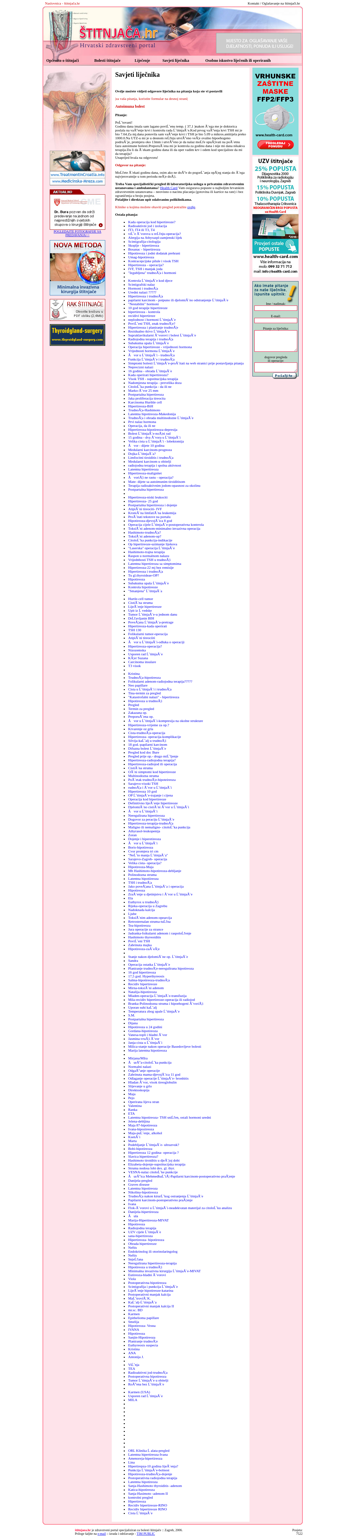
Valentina (135, 1106)
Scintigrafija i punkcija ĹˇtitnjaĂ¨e (153, 1286)
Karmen (133, 1314)
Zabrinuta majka (139, 945)
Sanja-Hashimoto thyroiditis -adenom (155, 1486)
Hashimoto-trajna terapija (146, 552)
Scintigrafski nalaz (141, 284)
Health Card (168, 188)
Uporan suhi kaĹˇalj (142, 1007)
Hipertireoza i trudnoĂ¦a (145, 296)
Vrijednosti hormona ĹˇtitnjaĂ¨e (151, 351)
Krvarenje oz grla (140, 729)
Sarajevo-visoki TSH (143, 783)
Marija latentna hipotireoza (147, 1050)
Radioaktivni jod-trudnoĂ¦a (147, 1372)
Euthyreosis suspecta (143, 1345)
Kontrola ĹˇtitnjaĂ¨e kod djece (150, 280)
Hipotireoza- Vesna (141, 1326)
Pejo (131, 1098)
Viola (132, 1279)
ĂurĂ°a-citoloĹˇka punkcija (149, 1062)
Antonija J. (136, 1357)
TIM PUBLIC (146, 1533)
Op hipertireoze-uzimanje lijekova (152, 544)
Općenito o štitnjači (62, 60)
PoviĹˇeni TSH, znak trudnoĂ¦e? (151, 323)
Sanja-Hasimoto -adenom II (148, 1493)
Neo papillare (137, 685)
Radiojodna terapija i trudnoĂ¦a (150, 339)
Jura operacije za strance (145, 929)
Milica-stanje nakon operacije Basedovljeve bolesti (164, 1046)
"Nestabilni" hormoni (143, 304)
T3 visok (134, 666)
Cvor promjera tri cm (143, 851)
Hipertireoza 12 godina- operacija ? (153, 1152)
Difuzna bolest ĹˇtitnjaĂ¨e (147, 748)
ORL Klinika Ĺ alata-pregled (148, 1450)
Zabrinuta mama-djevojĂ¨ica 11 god (154, 1074)
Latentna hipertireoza (143, 469)
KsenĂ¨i (134, 1137)
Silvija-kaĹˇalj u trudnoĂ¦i (147, 740)
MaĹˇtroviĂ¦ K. (139, 1298)
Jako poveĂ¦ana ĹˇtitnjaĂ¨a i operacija (156, 886)
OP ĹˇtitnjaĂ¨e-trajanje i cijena (150, 795)
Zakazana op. (137, 713)
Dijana (132, 1023)
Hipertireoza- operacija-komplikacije (154, 737)
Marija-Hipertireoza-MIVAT (148, 1220)
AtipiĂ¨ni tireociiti (141, 638)
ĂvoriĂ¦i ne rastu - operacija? (150, 477)
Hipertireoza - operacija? (145, 265)
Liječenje (142, 60)
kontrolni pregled (140, 1497)
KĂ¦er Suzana (138, 658)
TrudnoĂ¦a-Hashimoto (144, 410)
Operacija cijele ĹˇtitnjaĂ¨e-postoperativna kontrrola (166, 524)
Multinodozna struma (143, 776)
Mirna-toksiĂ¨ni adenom (146, 988)
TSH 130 (134, 630)
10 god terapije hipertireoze (147, 308)
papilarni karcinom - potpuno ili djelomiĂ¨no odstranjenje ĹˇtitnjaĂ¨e (178, 300)
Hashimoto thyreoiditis (144, 937)
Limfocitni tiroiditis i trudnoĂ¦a (150, 457)
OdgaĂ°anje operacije (144, 1070)
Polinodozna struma (142, 875)
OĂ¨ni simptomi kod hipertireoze (152, 772)
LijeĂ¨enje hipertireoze (144, 606)
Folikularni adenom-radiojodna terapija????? (160, 681)
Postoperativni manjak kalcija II (151, 1306)
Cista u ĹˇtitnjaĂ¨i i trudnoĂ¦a (150, 689)
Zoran (132, 835)
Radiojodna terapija (142, 1228)
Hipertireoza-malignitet (144, 473)
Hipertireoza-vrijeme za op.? (148, 725)
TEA (131, 1368)
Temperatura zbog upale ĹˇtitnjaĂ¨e (153, 1011)
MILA (132, 1400)
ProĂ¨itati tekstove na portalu (149, 517)
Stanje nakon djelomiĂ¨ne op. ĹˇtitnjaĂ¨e (158, 957)
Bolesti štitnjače (107, 60)
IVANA (133, 1329)
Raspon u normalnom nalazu (148, 556)
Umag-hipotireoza (141, 257)
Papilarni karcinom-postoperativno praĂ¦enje (160, 1200)
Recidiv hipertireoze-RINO (147, 1505)
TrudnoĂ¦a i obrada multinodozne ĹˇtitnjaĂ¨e (160, 418)
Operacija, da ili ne (141, 426)
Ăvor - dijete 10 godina (146, 445)
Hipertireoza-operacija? (145, 646)
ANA (132, 1353)
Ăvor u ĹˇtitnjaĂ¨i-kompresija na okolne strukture (165, 721)
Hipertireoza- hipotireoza (146, 1240)
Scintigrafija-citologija (144, 241)
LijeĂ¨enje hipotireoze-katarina (150, 1290)
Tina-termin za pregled (144, 693)
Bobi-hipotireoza (140, 1149)
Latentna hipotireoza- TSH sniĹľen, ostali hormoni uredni (169, 1117)
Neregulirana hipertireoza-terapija (152, 1263)
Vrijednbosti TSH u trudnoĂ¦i (149, 560)
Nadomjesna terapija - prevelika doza (154, 383)
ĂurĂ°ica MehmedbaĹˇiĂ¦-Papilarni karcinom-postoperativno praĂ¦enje (181, 1176)
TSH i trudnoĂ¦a (140, 882)
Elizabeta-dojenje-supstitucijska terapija (156, 1164)
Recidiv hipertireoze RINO (147, 1509)
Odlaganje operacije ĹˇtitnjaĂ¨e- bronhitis (158, 1078)
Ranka (132, 1109)
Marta (132, 1141)
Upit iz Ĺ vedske (140, 610)
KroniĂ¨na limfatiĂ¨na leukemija (152, 513)
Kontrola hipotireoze (143, 587)
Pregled (133, 705)
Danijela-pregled (140, 1180)
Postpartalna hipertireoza (146, 394)
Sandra (133, 960)
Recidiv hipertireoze (142, 984)
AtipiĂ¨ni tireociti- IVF (145, 509)
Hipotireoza (136, 579)
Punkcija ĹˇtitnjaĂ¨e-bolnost (148, 1470)
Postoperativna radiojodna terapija (152, 1478)
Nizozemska (137, 650)
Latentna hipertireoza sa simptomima (154, 563)
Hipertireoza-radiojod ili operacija (152, 764)
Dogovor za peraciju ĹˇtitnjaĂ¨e (151, 819)
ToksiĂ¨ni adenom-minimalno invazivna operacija (164, 528)
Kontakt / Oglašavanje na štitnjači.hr (274, 3)
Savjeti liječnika (175, 60)
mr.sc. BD (135, 1310)
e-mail (101, 1533)
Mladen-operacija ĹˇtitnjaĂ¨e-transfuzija (157, 996)
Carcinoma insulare (142, 662)
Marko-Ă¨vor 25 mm (143, 390)
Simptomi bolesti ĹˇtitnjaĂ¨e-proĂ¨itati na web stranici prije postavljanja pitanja (186, 363)
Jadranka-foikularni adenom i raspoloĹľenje (159, 933)
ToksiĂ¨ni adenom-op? (144, 536)
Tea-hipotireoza (139, 925)
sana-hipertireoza (140, 1236)
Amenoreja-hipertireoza (145, 1458)
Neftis (132, 1247)
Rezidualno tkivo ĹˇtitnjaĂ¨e (149, 331)
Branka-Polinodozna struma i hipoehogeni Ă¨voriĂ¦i (165, 1003)
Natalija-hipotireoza (142, 992)
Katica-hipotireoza (141, 1489)
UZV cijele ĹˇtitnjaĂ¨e (144, 1232)
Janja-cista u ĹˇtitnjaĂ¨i (145, 1042)
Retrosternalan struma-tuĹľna (149, 921)
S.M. (131, 1015)
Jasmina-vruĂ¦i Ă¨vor (143, 1039)
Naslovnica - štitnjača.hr (62, 3)
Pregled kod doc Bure (143, 752)
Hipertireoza (137, 1501)
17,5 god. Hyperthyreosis (146, 976)
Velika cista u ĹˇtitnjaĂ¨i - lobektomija (156, 441)
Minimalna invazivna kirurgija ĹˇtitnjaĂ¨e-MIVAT (164, 1271)
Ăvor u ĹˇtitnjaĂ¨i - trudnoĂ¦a (151, 355)
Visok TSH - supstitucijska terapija (153, 379)
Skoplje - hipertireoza (143, 245)
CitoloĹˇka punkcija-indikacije (150, 540)
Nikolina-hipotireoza (143, 1192)
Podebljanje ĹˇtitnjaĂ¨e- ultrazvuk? (153, 1145)
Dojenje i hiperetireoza (144, 839)
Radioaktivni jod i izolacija (147, 226)
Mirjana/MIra (137, 1058)
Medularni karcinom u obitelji (149, 461)
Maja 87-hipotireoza (142, 1125)
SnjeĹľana (135, 1259)
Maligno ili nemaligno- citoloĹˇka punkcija (159, 827)
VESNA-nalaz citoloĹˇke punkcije (153, 1172)
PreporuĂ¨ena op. (140, 716)
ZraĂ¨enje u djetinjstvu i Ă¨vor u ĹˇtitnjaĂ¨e (160, 894)
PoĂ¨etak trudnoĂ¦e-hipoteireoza (151, 780)
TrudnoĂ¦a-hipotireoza (144, 677)
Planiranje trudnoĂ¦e (143, 1341)
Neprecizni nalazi (140, 367)
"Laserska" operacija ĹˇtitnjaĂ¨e (151, 548)
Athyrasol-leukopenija (144, 831)
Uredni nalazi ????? (142, 292)
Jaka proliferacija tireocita (146, 398)
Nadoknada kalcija (141, 910)
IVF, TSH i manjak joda (145, 269)
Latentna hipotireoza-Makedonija (152, 414)
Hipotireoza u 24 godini (145, 1027)
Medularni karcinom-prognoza (150, 450)
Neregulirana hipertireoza (146, 815)
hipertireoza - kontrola (144, 312)
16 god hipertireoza (142, 972)
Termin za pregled (141, 709)
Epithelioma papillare (143, 1318)
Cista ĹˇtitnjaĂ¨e (140, 1513)
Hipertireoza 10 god (142, 791)
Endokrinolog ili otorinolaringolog (152, 1251)
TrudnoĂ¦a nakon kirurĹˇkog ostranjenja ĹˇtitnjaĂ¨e (165, 1196)
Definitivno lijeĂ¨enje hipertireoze (153, 803)
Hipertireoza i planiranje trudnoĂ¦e (153, 327)
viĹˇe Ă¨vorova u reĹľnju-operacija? (154, 234)
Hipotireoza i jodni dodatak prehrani (154, 253)
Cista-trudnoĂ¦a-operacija (146, 733)
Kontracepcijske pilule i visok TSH (153, 261)
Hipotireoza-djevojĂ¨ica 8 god (150, 521)
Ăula (133, 1216)
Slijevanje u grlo (140, 1086)
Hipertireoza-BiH (140, 406)
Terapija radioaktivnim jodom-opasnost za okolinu (164, 485)
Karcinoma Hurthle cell (145, 402)
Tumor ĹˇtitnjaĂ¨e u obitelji (148, 1380)
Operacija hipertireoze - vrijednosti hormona (160, 347)
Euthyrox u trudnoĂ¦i (143, 902)
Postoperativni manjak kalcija (149, 1294)
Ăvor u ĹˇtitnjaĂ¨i (142, 811)
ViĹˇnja (133, 1365)
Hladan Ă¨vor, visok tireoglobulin (152, 1082)
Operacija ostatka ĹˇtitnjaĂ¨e (149, 964)
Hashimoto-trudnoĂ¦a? (144, 532)
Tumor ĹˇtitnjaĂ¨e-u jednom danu (152, 614)
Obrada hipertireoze (142, 1244)
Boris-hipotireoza (140, 847)
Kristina (133, 673)
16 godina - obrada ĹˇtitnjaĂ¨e (150, 371)
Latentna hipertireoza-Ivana (148, 1454)
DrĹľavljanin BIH (141, 618)
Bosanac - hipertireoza (144, 249)
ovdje (191, 207)
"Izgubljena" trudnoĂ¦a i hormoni (152, 273)
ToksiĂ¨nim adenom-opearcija (150, 917)
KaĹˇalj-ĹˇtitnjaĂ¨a (142, 1302)
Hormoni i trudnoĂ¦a (143, 288)
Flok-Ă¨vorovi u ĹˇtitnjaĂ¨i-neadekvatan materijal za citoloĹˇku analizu (180, 1208)
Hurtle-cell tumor (140, 599)
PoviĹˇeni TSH (139, 941)
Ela (130, 898)
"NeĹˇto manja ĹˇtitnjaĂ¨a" (148, 855)
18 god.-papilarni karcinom (147, 744)
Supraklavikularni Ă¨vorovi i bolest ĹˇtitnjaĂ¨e (162, 335)
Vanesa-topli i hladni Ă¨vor (147, 1035)
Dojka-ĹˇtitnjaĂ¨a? (142, 454)
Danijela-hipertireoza (143, 1212)
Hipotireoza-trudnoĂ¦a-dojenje (150, 1474)
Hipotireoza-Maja (140, 867)
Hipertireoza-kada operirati (147, 626)
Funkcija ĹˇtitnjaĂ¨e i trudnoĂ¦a (151, 359)
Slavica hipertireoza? (143, 1156)
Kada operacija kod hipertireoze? (151, 222)
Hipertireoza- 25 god (143, 501)
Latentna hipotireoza (143, 1188)
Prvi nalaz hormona (142, 422)
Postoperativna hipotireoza (147, 1283)
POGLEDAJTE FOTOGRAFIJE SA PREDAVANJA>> (77, 233)
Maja (131, 1094)
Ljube (132, 914)
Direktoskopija (138, 1090)
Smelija (133, 1322)
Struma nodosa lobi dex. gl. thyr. (151, 1168)
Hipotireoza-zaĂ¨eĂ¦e (144, 949)
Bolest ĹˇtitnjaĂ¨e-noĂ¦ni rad (149, 433)
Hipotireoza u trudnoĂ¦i (145, 701)
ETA (131, 1113)
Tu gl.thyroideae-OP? (143, 575)
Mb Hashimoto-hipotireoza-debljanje (154, 871)
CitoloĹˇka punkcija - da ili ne (150, 386)
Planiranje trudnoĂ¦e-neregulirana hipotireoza (161, 968)
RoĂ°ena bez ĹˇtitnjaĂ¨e (146, 1384)
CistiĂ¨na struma (140, 603)
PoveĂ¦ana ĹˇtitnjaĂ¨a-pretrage (150, 622)
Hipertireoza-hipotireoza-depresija (152, 429)
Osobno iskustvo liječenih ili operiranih (238, 60)
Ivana (132, 1204)
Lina (131, 1462)
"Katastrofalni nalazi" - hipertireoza (153, 697)
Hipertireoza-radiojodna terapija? (151, 760)
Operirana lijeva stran (143, 1102)
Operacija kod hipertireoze (147, 799)
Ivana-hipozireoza (141, 1129)
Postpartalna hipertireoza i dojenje (152, 505)
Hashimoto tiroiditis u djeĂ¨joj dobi (153, 1160)
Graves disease (138, 1184)
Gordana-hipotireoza (143, 1031)
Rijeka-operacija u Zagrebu (147, 906)
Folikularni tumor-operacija (148, 634)
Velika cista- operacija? (144, 863)
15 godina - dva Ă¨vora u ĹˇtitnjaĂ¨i (154, 437)
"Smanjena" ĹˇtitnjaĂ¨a (145, 591)
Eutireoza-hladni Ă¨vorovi (147, 1275)
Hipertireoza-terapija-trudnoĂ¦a (150, 823)
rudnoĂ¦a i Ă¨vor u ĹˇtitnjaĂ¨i (150, 787)
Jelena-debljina (139, 1121)
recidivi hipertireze (141, 316)
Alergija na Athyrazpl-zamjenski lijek (155, 237)
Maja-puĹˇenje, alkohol (145, 1133)
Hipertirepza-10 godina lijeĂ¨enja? (153, 1466)
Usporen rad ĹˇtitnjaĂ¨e (145, 654)
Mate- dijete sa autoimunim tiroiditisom (156, 481)
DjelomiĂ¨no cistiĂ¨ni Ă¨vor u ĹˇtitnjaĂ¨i (158, 807)
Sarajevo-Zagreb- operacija (147, 859)
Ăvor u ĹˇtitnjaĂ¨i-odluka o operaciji (156, 642)
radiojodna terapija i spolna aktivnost (154, 465)
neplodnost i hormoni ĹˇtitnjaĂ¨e (151, 319)
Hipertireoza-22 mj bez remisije (150, 567)
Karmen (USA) (139, 1392)
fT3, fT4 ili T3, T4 (141, 230)
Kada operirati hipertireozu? (148, 375)
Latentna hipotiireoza (143, 878)
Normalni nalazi (139, 1067)
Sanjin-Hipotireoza (141, 1337)
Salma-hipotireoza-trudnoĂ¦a (149, 980)
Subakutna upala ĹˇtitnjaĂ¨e (148, 343)
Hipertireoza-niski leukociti (147, 497)
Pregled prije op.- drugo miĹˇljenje (153, 756)
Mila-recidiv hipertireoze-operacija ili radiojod (161, 999)
